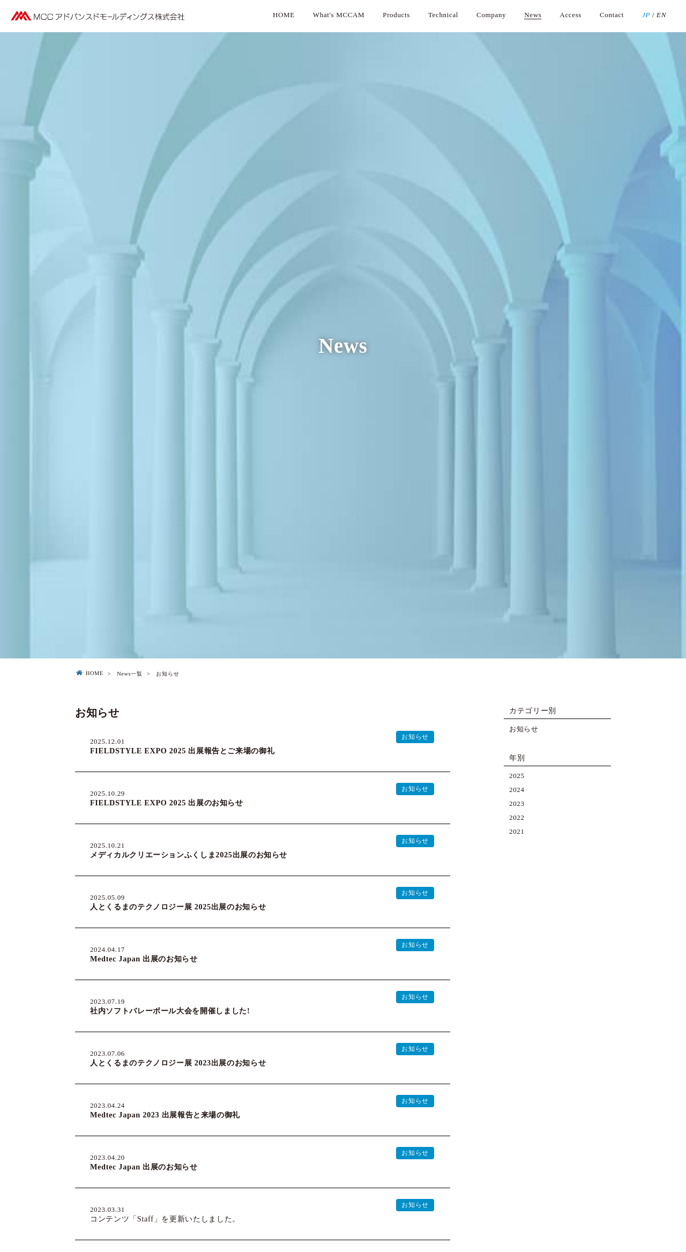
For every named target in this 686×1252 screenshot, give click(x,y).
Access (570, 15)
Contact (612, 15)
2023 (517, 803)
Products (396, 15)
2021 (517, 831)
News (532, 15)
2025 (517, 776)
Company (491, 15)
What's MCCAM (338, 15)
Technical (443, 15)
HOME (284, 15)
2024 (517, 790)
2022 (517, 817)
